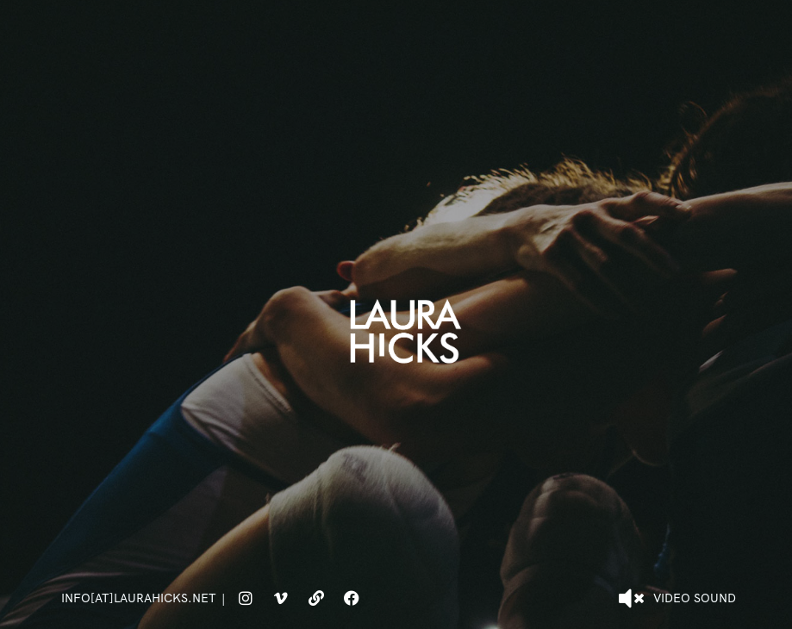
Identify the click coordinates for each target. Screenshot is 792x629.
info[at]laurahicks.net (138, 598)
